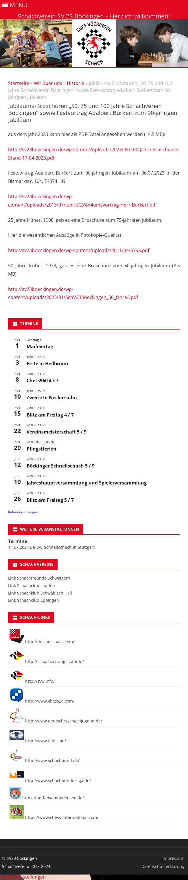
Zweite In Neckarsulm (52, 397)
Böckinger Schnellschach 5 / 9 (61, 466)
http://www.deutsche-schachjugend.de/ (56, 721)
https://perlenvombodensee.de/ (47, 797)
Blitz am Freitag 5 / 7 (50, 500)
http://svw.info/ (32, 681)
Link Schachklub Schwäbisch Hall (40, 593)
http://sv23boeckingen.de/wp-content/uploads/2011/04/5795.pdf (78, 250)
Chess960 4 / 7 (42, 380)
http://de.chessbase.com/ (42, 641)
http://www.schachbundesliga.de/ (50, 780)
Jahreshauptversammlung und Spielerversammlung (87, 483)
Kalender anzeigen (23, 512)
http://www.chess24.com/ (42, 701)
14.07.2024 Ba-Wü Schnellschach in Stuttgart (51, 547)
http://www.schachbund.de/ (45, 760)
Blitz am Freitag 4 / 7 (50, 415)
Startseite (18, 83)
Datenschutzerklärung (163, 866)
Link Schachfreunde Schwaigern (39, 578)
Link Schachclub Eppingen (33, 600)
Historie (75, 83)
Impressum (174, 858)
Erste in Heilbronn (47, 363)
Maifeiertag (40, 346)
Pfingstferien (41, 449)
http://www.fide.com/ (38, 740)
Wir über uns (48, 83)
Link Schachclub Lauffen (31, 585)
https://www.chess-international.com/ (54, 817)
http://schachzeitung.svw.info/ (47, 661)
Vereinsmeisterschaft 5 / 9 (56, 432)
